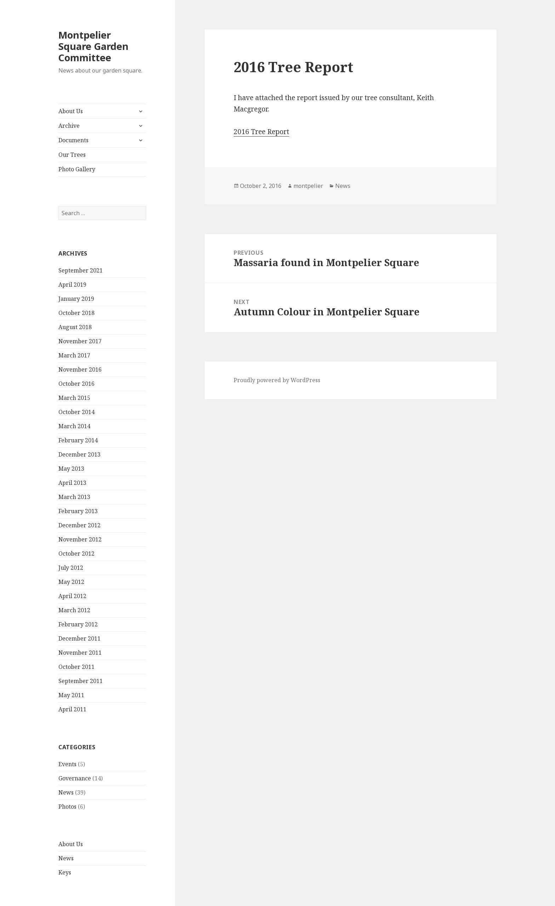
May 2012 (71, 582)
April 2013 (72, 483)
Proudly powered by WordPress (277, 380)
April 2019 (72, 284)
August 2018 (75, 327)
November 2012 (80, 539)
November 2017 (80, 341)
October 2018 (76, 313)
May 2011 (71, 695)
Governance (74, 778)
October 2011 (76, 667)
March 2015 (74, 398)
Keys (64, 872)
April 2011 (72, 709)
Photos (67, 806)
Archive (69, 126)
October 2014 (76, 412)
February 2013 (78, 511)
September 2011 (80, 681)
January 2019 (76, 299)
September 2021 (80, 270)
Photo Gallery (76, 169)
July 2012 (70, 568)
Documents (73, 140)
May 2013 (71, 468)
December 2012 (79, 525)
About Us (70, 111)
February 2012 (78, 624)
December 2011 (79, 638)
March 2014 (74, 426)
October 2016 (76, 384)
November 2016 (80, 369)
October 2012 (76, 553)
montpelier (308, 186)
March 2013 (74, 497)
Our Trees (72, 155)
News (66, 792)
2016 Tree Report (261, 131)
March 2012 (74, 610)
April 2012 (72, 596)
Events (67, 764)
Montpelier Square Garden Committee (93, 46)
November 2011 (80, 652)
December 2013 (79, 454)
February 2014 (78, 440)
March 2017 (74, 355)
